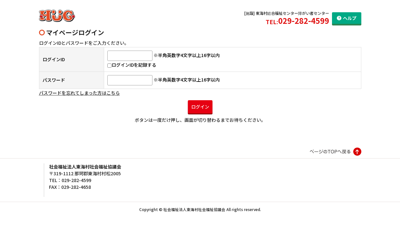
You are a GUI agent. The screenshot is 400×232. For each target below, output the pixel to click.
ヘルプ (349, 18)
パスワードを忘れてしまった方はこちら (79, 93)
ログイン (200, 106)
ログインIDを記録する (131, 65)
